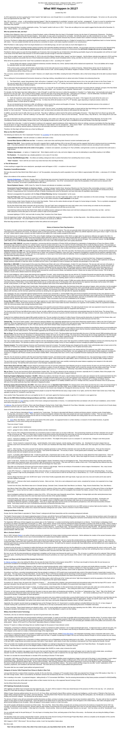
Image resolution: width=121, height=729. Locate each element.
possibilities (46, 135)
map (21, 401)
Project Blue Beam (68, 633)
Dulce (12, 420)
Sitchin (20, 535)
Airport (31, 412)
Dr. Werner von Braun (10, 562)
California (8, 405)
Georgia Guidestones (14, 179)
